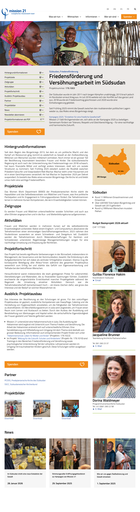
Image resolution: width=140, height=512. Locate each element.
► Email (97, 281)
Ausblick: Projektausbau (15, 96)
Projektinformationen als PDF (17, 119)
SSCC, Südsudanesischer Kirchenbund (23, 385)
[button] (135, 3)
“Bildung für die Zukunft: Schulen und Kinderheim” (41, 339)
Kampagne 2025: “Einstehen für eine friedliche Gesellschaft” (78, 117)
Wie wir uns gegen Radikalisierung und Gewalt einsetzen (111, 479)
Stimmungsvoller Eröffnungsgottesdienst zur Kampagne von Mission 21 (67, 479)
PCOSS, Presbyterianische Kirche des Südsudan (27, 381)
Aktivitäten (9, 86)
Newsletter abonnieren (14, 114)
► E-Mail (97, 347)
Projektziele (10, 77)
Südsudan (54, 71)
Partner (8, 100)
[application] (61, 11)
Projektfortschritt (12, 91)
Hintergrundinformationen (16, 72)
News (7, 110)
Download (10, 419)
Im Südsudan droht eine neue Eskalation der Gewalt (23, 477)
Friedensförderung (69, 71)
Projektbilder (10, 105)
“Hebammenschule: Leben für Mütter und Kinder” (30, 336)
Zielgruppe (9, 82)
